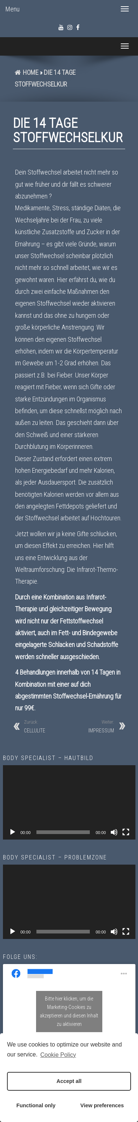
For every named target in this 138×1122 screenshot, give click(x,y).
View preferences (102, 1105)
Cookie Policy (58, 1055)
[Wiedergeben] (12, 832)
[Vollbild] (126, 832)
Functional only (35, 1105)
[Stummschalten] (114, 832)
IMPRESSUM (101, 726)
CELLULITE (34, 726)
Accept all (69, 1081)
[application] (69, 802)
